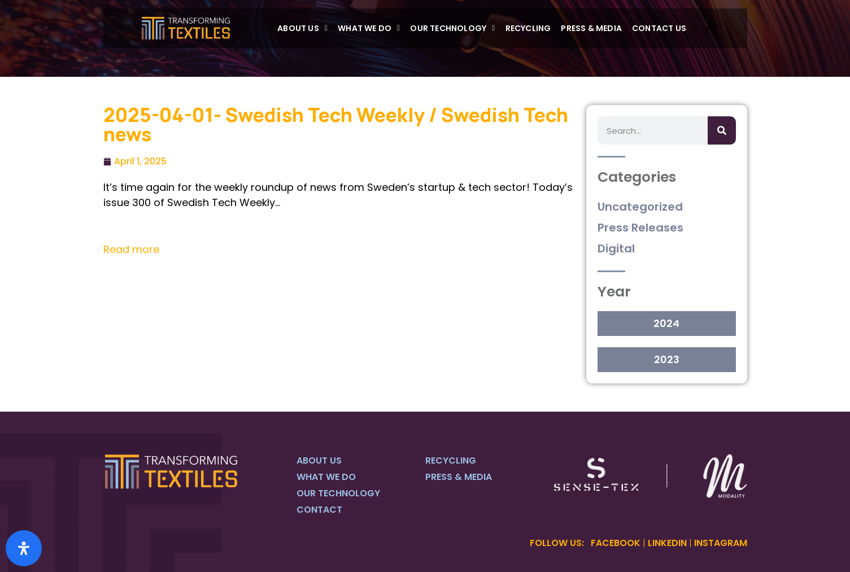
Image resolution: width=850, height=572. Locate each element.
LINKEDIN (667, 542)
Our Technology (452, 28)
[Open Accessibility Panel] (24, 548)
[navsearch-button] (711, 28)
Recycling (528, 28)
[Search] (722, 130)
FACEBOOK (615, 542)
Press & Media (591, 28)
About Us (302, 28)
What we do (369, 28)
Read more (131, 249)
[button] (302, 28)
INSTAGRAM (720, 542)
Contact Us (659, 28)
